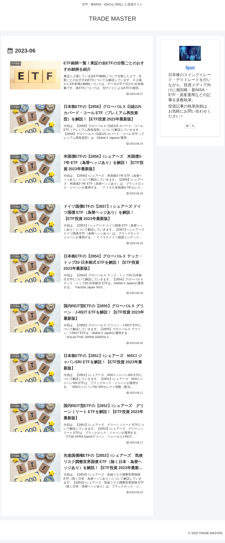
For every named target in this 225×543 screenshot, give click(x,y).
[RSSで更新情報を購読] (193, 125)
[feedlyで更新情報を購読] (187, 125)
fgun (190, 67)
